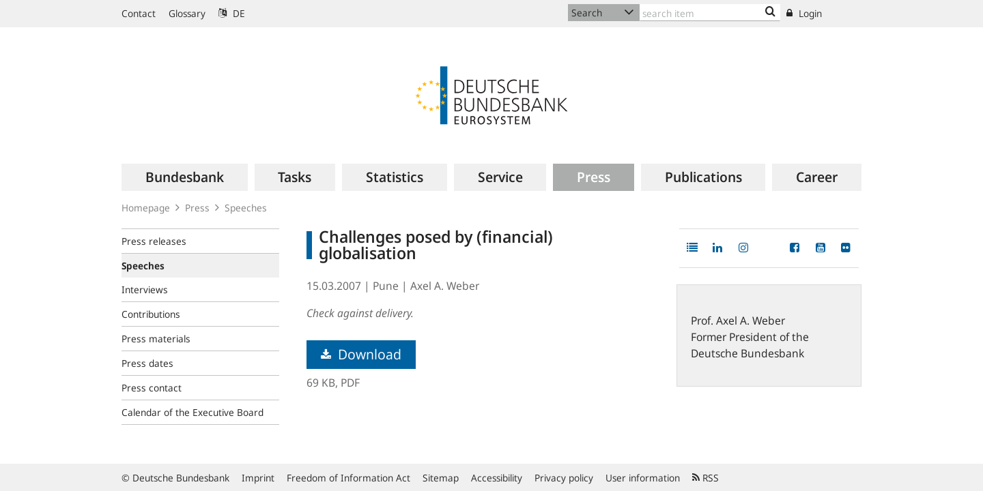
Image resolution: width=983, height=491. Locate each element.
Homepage (146, 207)
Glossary (187, 13)
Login (804, 13)
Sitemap (441, 477)
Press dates (147, 363)
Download (361, 354)
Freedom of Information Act (348, 477)
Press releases (154, 241)
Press (197, 207)
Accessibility (496, 477)
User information (643, 477)
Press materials (156, 338)
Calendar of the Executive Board (192, 412)
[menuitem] (185, 177)
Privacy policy (564, 477)
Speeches (246, 207)
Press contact (152, 387)
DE (231, 13)
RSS (705, 477)
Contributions (151, 314)
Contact (139, 13)
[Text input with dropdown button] (710, 12)
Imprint (258, 477)
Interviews (145, 289)
